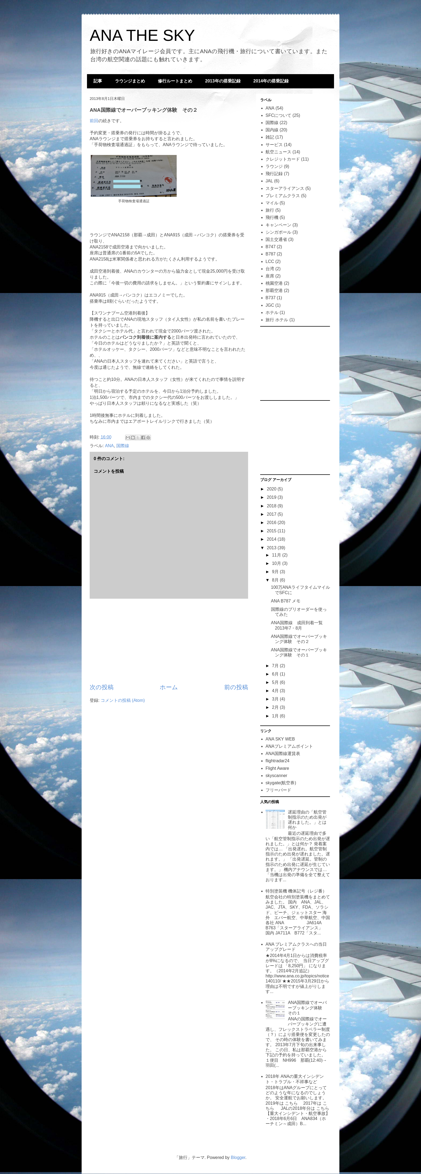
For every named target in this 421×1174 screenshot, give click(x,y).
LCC (270, 261)
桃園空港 (274, 283)
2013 (272, 548)
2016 (272, 522)
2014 (272, 539)
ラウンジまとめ (130, 81)
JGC (270, 305)
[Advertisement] (169, 640)
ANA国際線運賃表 (283, 753)
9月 (276, 571)
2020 (272, 489)
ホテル (272, 312)
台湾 (270, 268)
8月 (276, 580)
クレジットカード (283, 159)
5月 (276, 682)
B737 (270, 297)
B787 (270, 254)
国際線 (122, 445)
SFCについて (278, 115)
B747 (270, 246)
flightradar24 (277, 760)
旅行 (270, 210)
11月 (277, 555)
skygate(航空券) (281, 783)
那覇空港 (274, 290)
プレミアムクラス (283, 195)
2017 (272, 514)
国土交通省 (276, 239)
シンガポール (278, 232)
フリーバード (278, 790)
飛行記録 (274, 173)
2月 (276, 707)
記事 (97, 81)
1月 (276, 716)
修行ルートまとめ (175, 81)
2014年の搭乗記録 (271, 81)
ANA (109, 445)
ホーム (169, 687)
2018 (272, 506)
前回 (94, 120)
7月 (276, 665)
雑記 (270, 137)
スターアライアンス (285, 188)
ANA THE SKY (142, 35)
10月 (277, 563)
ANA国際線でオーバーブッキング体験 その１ (307, 1007)
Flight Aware (277, 768)
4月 (276, 690)
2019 (272, 497)
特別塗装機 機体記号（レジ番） (296, 891)
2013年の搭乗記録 (223, 81)
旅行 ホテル (277, 319)
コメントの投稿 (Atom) (123, 700)
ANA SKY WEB (280, 739)
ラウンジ (274, 166)
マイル (272, 203)
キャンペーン (278, 225)
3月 (276, 699)
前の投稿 (236, 687)
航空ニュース (278, 152)
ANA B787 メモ (285, 601)
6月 (276, 674)
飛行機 (272, 217)
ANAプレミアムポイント (289, 746)
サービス (274, 144)
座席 (270, 276)
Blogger (238, 1157)
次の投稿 (102, 687)
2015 (272, 531)
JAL (269, 181)
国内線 (272, 130)
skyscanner (276, 775)
